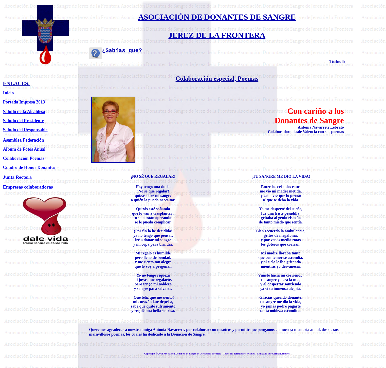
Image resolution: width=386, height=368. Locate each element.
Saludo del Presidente (23, 120)
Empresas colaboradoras (28, 187)
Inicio (8, 92)
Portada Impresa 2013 (24, 102)
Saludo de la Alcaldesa (24, 111)
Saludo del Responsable (25, 129)
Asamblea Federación (23, 140)
